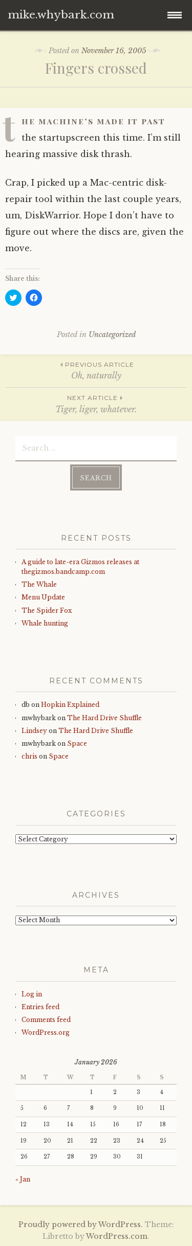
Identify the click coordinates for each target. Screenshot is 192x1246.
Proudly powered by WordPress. (80, 1224)
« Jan (22, 1179)
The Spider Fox (47, 610)
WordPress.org (46, 1032)
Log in (32, 994)
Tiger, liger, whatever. (96, 403)
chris (29, 756)
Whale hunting (45, 623)
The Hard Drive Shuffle (104, 718)
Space (77, 743)
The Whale (39, 584)
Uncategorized (112, 334)
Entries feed (40, 1007)
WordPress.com (116, 1236)
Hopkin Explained (70, 704)
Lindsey (34, 731)
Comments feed (46, 1020)
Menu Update (43, 597)
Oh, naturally (96, 370)
